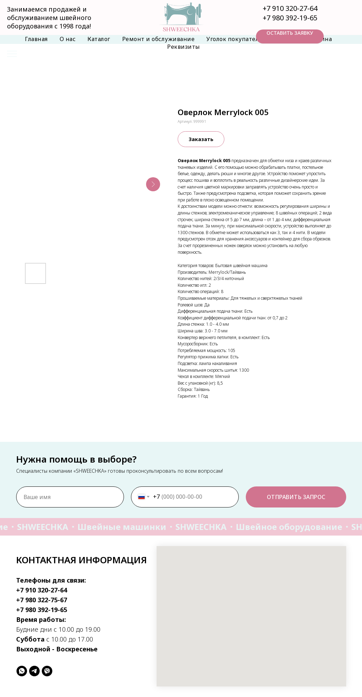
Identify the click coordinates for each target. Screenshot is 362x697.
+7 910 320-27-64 (290, 8)
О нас (68, 39)
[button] (290, 36)
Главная (36, 39)
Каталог (98, 39)
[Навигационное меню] (12, 54)
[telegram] (34, 671)
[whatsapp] (22, 671)
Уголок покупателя (234, 39)
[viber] (47, 671)
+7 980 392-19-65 (290, 17)
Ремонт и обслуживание (158, 39)
